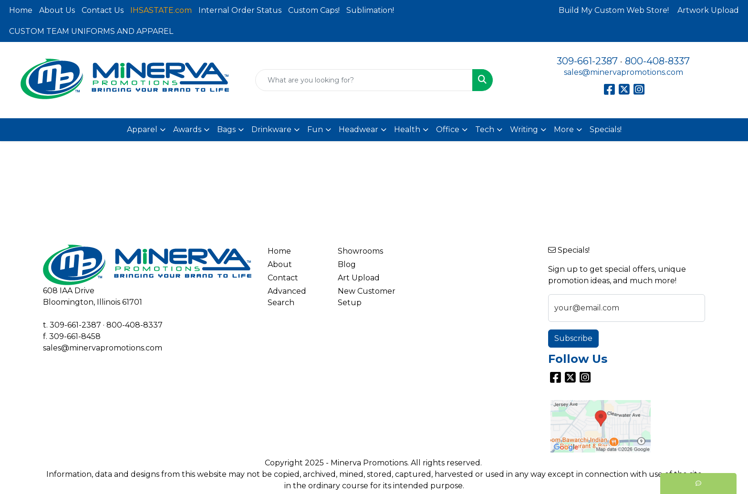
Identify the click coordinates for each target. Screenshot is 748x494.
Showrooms (360, 251)
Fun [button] (315, 129)
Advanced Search (287, 297)
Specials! (606, 129)
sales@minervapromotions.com (623, 72)
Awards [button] (187, 129)
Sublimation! (370, 10)
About (280, 264)
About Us (57, 10)
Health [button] (407, 129)
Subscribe (573, 338)
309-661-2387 (587, 61)
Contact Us (103, 10)
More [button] (564, 129)
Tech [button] (484, 129)
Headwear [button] (358, 129)
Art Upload (359, 277)
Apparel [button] (142, 129)
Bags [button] (226, 129)
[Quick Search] (364, 80)
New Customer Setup (366, 297)
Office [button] (447, 129)
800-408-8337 (657, 61)
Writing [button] (524, 129)
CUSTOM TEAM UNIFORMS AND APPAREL (91, 31)
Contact (283, 277)
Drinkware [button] (271, 129)
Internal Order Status (239, 10)
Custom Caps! (314, 10)
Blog (347, 264)
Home (20, 10)
